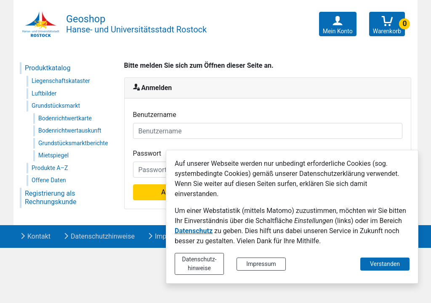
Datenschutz (194, 231)
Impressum (261, 263)
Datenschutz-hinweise (199, 263)
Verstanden (385, 263)
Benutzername (154, 115)
